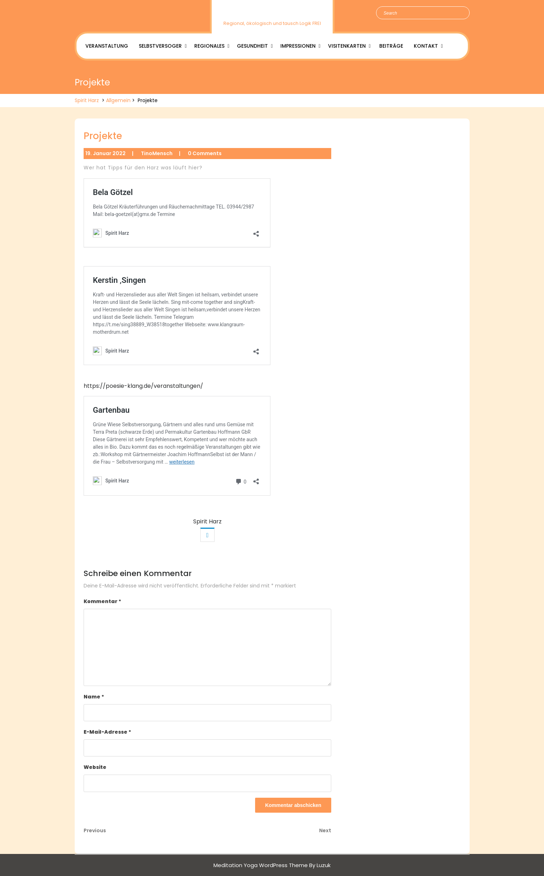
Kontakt (426, 45)
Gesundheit (252, 45)
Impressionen (298, 45)
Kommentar (102, 601)
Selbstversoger (160, 45)
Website (95, 767)
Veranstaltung (106, 45)
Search (460, 13)
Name (94, 696)
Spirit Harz (272, 11)
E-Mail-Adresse (107, 731)
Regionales (209, 45)
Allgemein (118, 100)
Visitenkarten (347, 45)
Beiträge (391, 45)
